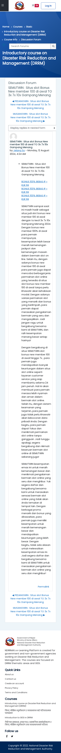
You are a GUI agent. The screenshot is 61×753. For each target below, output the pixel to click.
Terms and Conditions (16, 692)
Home (5, 26)
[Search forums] (30, 46)
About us (9, 674)
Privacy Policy (11, 688)
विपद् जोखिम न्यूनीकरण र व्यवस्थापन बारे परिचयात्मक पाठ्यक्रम (28, 711)
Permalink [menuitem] (43, 586)
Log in (48, 5)
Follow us (11, 731)
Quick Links (12, 670)
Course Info (10, 39)
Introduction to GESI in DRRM (19, 717)
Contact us (10, 679)
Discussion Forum (31, 39)
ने (33, 5)
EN (37, 5)
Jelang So (19, 150)
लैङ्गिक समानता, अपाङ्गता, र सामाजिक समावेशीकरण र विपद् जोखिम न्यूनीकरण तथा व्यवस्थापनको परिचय (28, 723)
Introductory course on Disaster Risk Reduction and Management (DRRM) (25, 33)
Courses (17, 26)
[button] (4, 46)
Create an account (14, 683)
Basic (29, 26)
